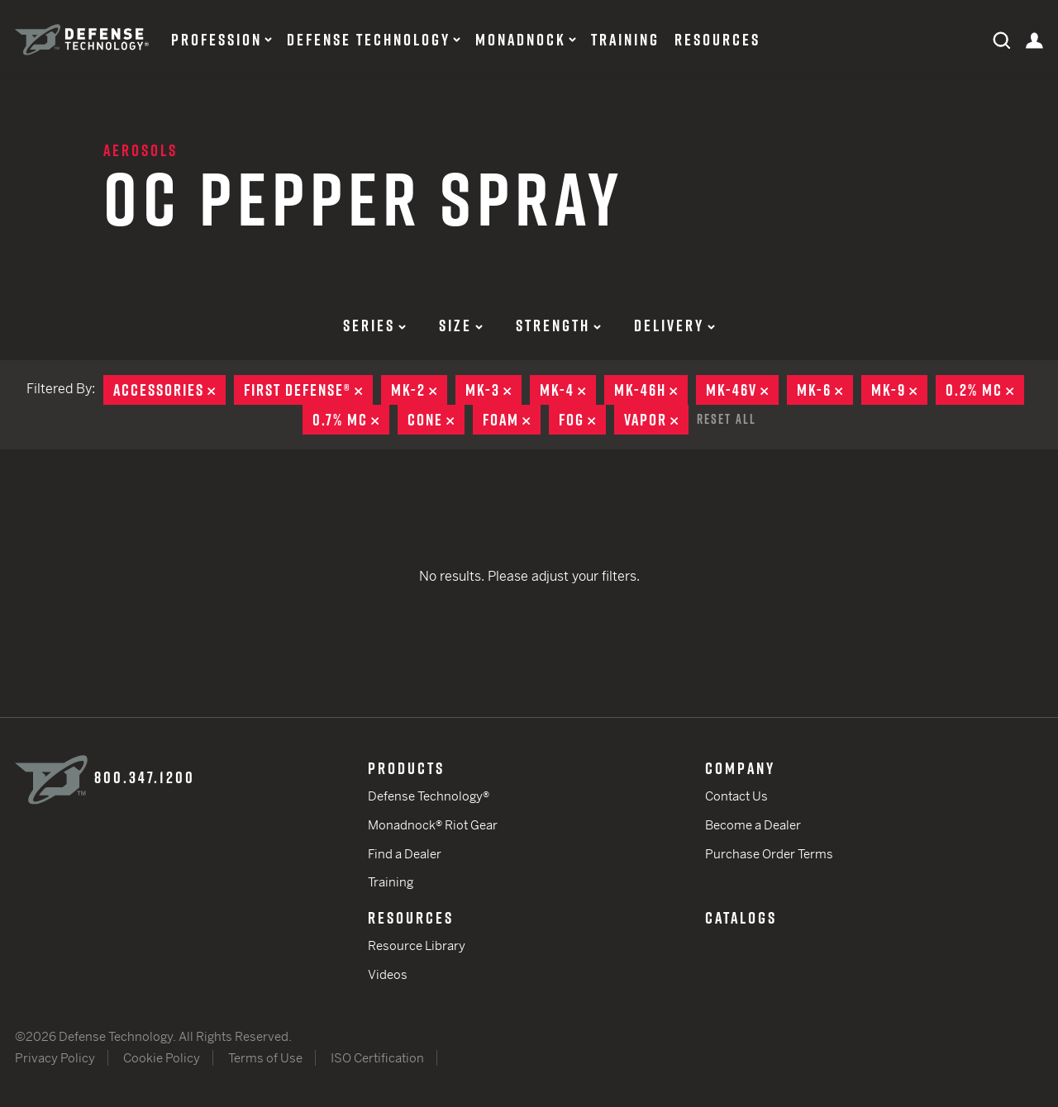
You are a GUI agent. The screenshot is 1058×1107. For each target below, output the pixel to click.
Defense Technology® (428, 796)
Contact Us (736, 796)
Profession (216, 39)
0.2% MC (985, 389)
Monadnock (520, 39)
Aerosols (140, 150)
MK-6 (825, 389)
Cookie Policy (161, 1058)
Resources (717, 39)
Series (374, 325)
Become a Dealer (753, 825)
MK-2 (419, 389)
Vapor (656, 419)
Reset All (726, 419)
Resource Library (416, 945)
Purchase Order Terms (769, 854)
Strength (558, 325)
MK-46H (651, 389)
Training (625, 39)
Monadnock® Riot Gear (433, 825)
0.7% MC (350, 419)
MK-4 (568, 389)
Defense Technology (368, 39)
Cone (436, 419)
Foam (512, 419)
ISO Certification (377, 1058)
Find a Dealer (404, 854)
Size (461, 325)
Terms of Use (265, 1058)
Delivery (674, 325)
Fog (582, 419)
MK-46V (742, 389)
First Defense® (308, 389)
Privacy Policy (55, 1058)
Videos (387, 974)
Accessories (169, 389)
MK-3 (493, 389)
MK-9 (899, 389)
